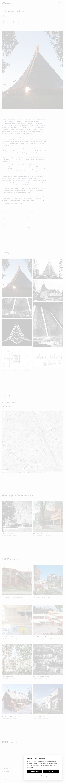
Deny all (51, 771)
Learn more (30, 767)
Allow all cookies (34, 771)
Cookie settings (42, 776)
